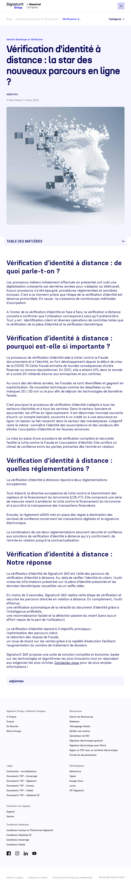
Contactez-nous (67, 662)
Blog (9, 19)
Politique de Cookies (38, 877)
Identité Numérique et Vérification (37, 19)
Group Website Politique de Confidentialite (72, 877)
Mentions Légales (14, 877)
